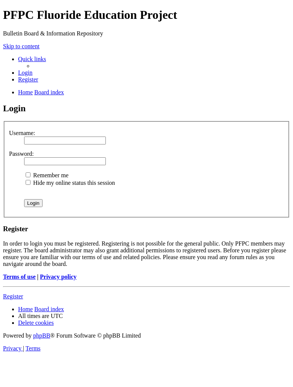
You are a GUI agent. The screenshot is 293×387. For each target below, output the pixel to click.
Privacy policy (58, 276)
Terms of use (19, 276)
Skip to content (21, 46)
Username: (22, 133)
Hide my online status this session (70, 183)
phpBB (41, 335)
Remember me (47, 175)
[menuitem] (25, 72)
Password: (21, 153)
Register (13, 296)
